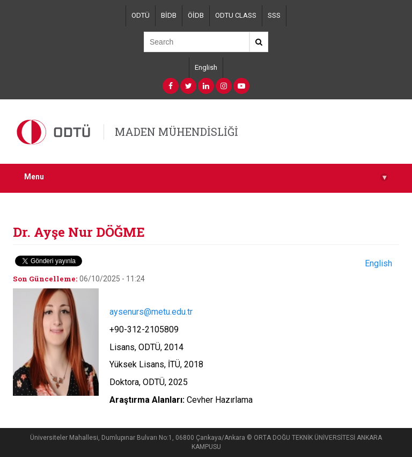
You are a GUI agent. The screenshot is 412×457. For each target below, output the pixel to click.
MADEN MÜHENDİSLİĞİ (176, 132)
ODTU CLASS (235, 15)
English (206, 67)
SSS (274, 15)
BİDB (168, 15)
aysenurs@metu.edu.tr (151, 312)
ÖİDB (196, 15)
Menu (206, 177)
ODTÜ (140, 15)
